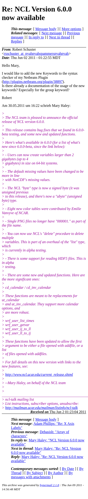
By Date (68, 469)
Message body (45, 29)
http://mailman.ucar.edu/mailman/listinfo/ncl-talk (41, 408)
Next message (51, 33)
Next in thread (59, 37)
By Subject (35, 473)
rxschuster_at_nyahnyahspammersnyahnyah (36, 53)
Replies (16, 41)
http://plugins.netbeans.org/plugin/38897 (33, 82)
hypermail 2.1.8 (49, 485)
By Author (55, 473)
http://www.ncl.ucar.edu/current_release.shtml (39, 374)
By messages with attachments (42, 475)
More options (71, 29)
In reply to (36, 37)
